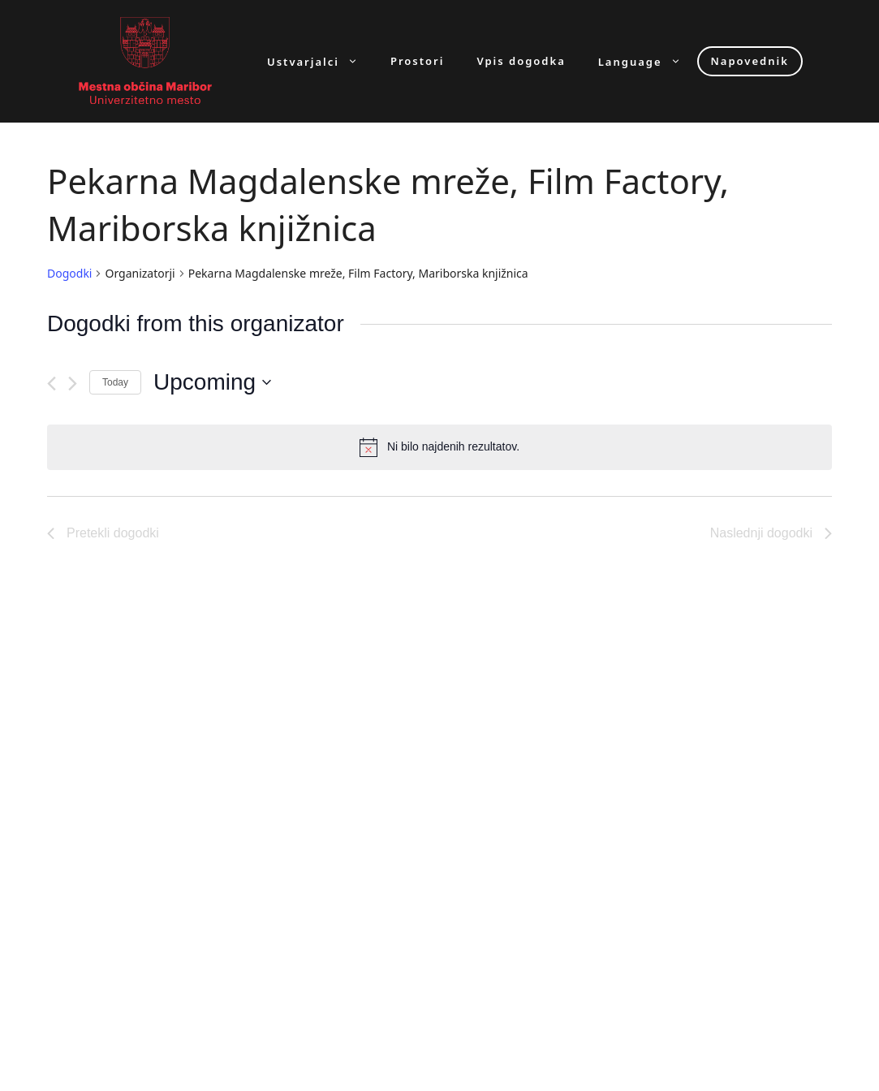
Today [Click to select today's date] (115, 382)
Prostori (417, 61)
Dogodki (69, 273)
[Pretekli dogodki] (51, 383)
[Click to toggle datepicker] (212, 382)
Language (647, 61)
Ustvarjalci (320, 61)
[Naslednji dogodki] (72, 383)
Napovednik (750, 61)
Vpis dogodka (520, 61)
